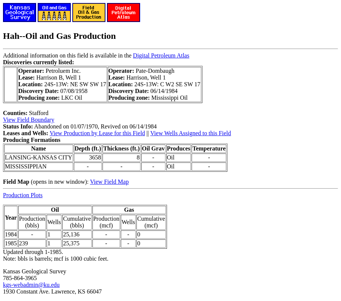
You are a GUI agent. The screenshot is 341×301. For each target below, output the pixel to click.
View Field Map (109, 182)
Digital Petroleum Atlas (161, 55)
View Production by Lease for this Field (97, 133)
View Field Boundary (28, 120)
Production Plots (22, 195)
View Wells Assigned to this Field (190, 133)
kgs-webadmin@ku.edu (31, 285)
